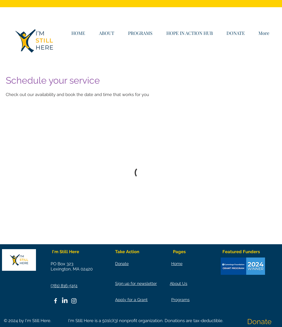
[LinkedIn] (64, 300)
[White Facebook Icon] (55, 300)
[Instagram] (73, 300)
